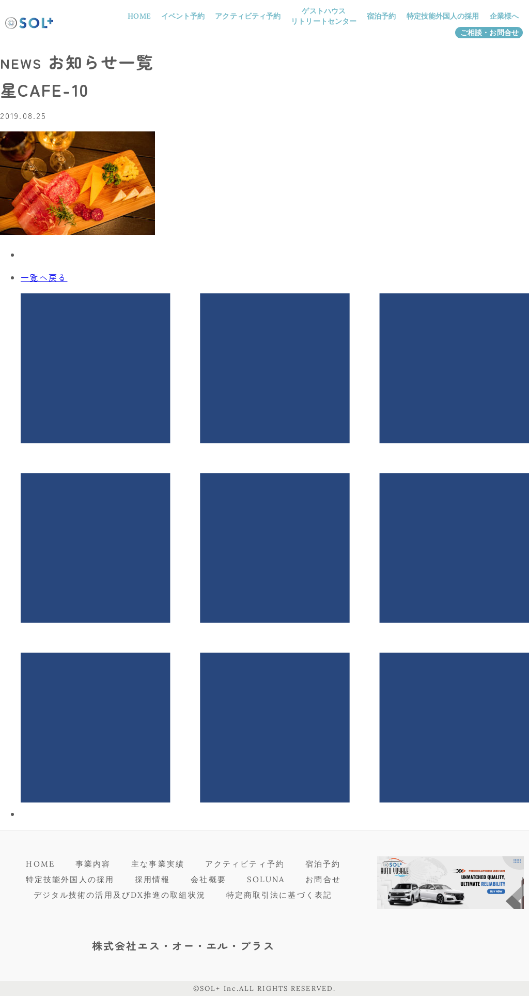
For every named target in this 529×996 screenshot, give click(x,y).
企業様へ (504, 16)
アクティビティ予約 (248, 16)
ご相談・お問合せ (489, 32)
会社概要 (208, 879)
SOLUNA (266, 879)
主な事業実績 (157, 864)
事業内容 (93, 864)
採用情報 (152, 879)
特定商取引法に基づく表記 (279, 895)
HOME (139, 16)
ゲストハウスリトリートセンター (323, 16)
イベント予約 (183, 16)
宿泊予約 (381, 16)
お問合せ (322, 879)
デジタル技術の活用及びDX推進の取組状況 (120, 895)
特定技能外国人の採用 (443, 16)
